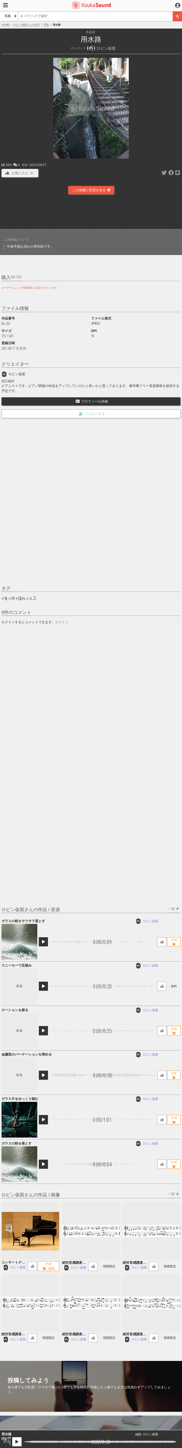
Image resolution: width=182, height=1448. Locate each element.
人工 (33, 598)
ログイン (62, 622)
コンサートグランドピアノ (13, 1262)
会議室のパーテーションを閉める (26, 1054)
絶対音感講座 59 (134, 1263)
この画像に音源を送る (91, 190)
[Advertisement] (91, 213)
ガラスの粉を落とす (16, 1143)
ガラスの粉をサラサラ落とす (23, 921)
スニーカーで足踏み (16, 965)
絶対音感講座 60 (74, 1263)
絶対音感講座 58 (13, 1334)
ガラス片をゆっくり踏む (19, 1099)
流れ (22, 598)
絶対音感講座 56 (134, 1334)
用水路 (6, 1434)
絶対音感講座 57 (74, 1334)
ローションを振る (14, 1010)
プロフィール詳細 (92, 401)
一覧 (173, 909)
